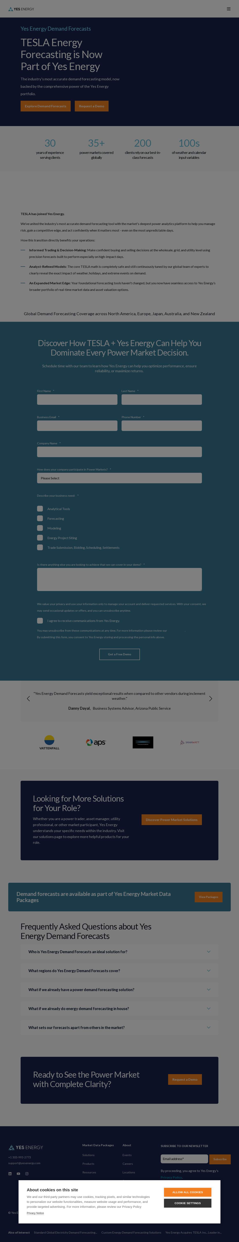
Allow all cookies (187, 1192)
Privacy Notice (35, 1213)
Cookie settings (188, 1203)
